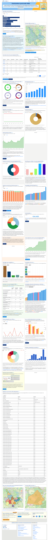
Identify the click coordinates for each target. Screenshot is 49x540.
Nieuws (34, 528)
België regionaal (25, 529)
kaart (10, 30)
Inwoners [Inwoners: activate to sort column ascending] (8, 59)
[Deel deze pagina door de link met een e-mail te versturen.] (34, 516)
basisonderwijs (16, 313)
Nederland (22, 528)
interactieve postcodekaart (28, 48)
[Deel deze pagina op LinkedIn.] (39, 516)
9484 (13, 49)
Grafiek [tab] (4, 13)
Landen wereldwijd (20, 529)
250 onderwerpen (7, 31)
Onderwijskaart (35, 533)
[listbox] (8, 265)
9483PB (4, 65)
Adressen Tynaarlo (5, 79)
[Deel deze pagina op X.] (45, 516)
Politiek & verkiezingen (21, 535)
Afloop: (4, 323)
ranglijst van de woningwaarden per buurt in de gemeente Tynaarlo (37, 105)
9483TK (4, 60)
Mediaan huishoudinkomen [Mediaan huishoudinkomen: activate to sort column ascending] (33, 59)
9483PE (4, 72)
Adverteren (34, 536)
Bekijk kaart (43, 8)
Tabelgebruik (10, 79)
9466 (8, 49)
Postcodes (19, 527)
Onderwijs (4, 316)
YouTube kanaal (35, 538)
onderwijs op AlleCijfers (11, 286)
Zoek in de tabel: (40, 57)
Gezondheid (19, 532)
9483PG (4, 70)
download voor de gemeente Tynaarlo (40, 178)
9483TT (4, 69)
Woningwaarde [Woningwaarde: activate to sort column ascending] (26, 59)
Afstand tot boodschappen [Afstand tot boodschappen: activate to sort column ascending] (40, 59)
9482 (11, 49)
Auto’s (19, 531)
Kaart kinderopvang (35, 532)
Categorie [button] (4, 395)
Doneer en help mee (6, 519)
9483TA (4, 63)
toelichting (4, 242)
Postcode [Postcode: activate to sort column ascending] (4, 59)
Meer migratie (9, 210)
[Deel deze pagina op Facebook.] (36, 516)
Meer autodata (27, 259)
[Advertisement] (35, 17)
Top (36, 522)
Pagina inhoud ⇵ (21, 8)
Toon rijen (5, 74)
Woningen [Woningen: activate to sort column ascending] (21, 59)
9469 (10, 49)
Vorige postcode (28, 52)
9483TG (4, 62)
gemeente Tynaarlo (12, 37)
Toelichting (4, 105)
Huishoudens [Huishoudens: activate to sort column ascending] (12, 59)
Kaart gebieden (35, 531)
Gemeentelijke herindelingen (36, 527)
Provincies (19, 528)
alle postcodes (13, 32)
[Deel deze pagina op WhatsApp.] (42, 516)
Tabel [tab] (7, 13)
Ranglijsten (34, 529)
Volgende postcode (33, 52)
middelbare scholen (5, 314)
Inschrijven (19, 516)
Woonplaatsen (23, 527)
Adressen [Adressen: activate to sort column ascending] (17, 59)
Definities (4, 33)
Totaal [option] (6, 323)
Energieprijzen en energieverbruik (22, 533)
